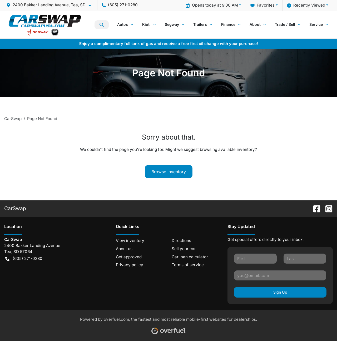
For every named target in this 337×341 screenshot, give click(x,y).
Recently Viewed (306, 5)
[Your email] (280, 275)
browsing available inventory (227, 149)
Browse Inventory (168, 171)
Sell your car (184, 248)
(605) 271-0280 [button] (120, 4)
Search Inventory (102, 25)
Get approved (129, 256)
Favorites (262, 5)
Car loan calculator (190, 256)
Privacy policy (129, 264)
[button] (50, 5)
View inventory (130, 240)
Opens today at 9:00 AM (212, 5)
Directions (181, 240)
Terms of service (188, 264)
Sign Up (280, 292)
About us (124, 248)
